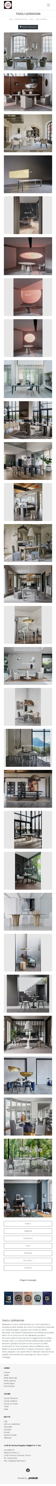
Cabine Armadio (10, 1435)
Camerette (8, 1427)
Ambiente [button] (28, 1231)
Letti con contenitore (12, 1424)
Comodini (7, 1430)
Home (11, 19)
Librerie (7, 1372)
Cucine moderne (10, 1401)
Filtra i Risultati (28, 27)
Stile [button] (28, 1246)
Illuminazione (9, 1386)
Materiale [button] (28, 1238)
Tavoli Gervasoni (41, 19)
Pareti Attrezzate (10, 1378)
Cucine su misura (11, 1404)
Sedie (6, 1409)
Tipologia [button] (28, 1253)
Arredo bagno (9, 1383)
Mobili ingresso (10, 1381)
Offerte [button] (28, 1268)
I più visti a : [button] (28, 1261)
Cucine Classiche (11, 1398)
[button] (49, 1299)
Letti (5, 1421)
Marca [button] (28, 1224)
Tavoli (32, 19)
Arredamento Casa (21, 19)
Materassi (8, 1438)
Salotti (6, 1375)
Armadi (7, 1432)
